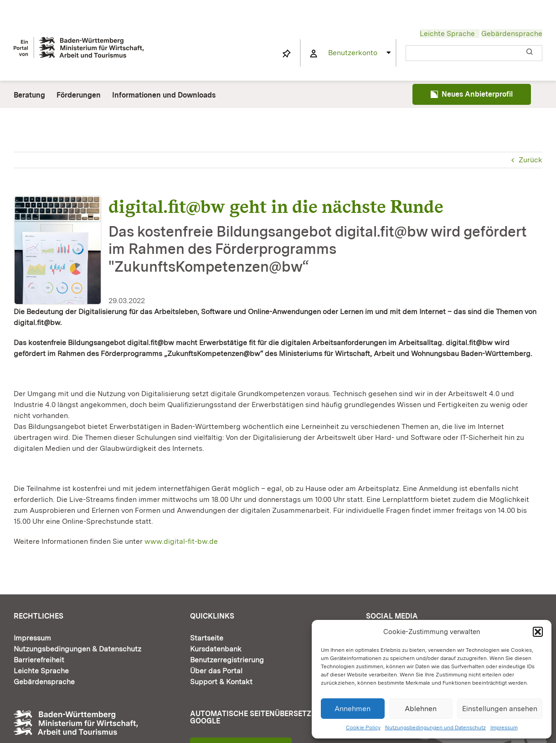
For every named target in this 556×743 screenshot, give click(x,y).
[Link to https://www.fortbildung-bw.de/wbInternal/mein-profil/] (313, 53)
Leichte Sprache (447, 33)
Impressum (504, 727)
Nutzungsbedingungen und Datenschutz (435, 727)
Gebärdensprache (511, 33)
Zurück (530, 159)
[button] (537, 631)
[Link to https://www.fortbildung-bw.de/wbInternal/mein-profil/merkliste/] (286, 53)
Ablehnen (421, 708)
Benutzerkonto (352, 52)
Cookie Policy (363, 727)
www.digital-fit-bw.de (181, 541)
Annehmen (353, 708)
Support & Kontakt (221, 681)
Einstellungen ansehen (499, 708)
